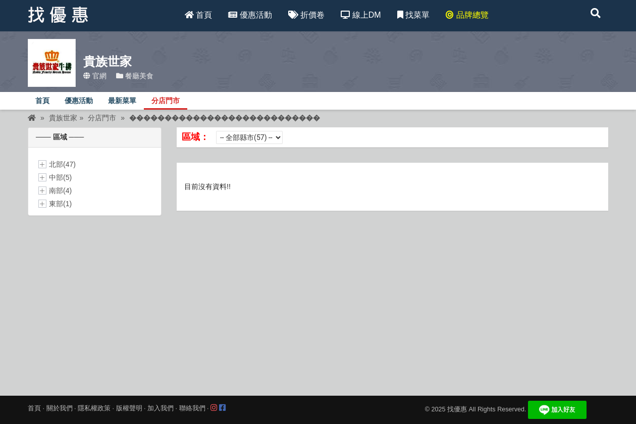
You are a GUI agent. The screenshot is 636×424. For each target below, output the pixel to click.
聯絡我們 (192, 408)
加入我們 (160, 408)
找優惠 (457, 409)
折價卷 (306, 15)
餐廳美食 (134, 76)
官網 (95, 76)
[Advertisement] (318, 296)
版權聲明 (129, 408)
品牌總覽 (467, 15)
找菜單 (413, 15)
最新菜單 (122, 101)
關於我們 (59, 408)
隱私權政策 (94, 408)
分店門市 (165, 101)
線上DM (361, 15)
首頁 (198, 15)
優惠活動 (250, 15)
